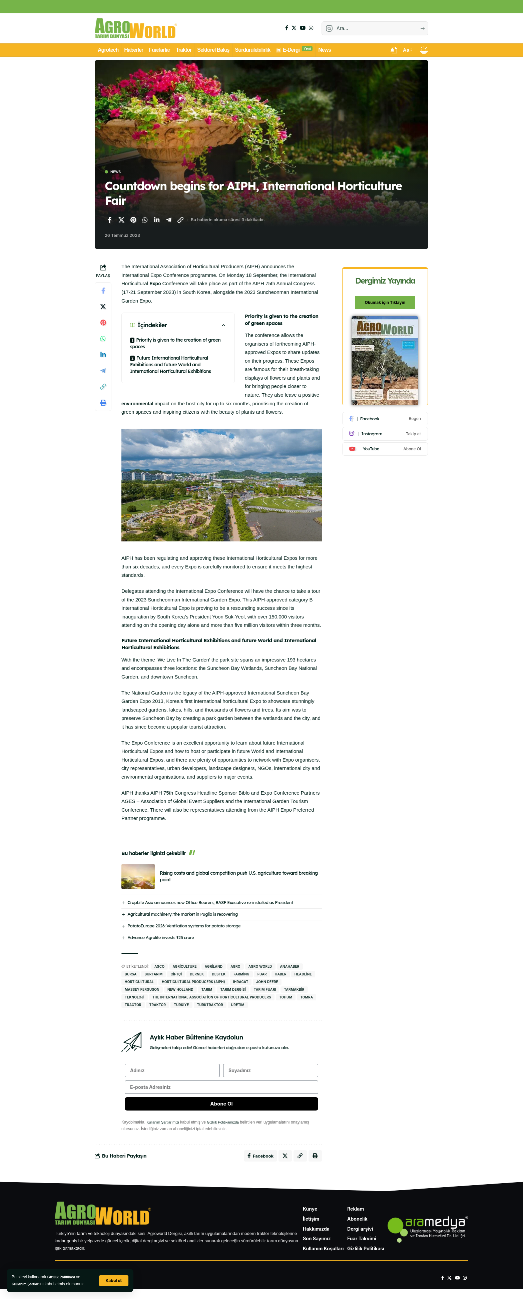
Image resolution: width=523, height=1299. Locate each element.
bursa (130, 975)
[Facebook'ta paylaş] (109, 220)
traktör (157, 1005)
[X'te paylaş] (121, 220)
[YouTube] (302, 28)
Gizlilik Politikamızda (229, 1129)
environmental (138, 404)
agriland (213, 967)
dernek (197, 975)
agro (235, 967)
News (118, 172)
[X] (294, 28)
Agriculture (184, 967)
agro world (260, 967)
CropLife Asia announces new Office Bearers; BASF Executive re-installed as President (210, 903)
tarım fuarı (265, 990)
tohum (285, 998)
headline (303, 975)
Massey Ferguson (142, 990)
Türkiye (181, 1005)
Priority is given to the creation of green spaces (175, 344)
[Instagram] (311, 28)
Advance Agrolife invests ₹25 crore (160, 938)
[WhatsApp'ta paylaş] (145, 220)
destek (218, 975)
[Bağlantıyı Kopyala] (180, 220)
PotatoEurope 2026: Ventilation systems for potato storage (183, 926)
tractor (133, 1005)
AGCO (159, 967)
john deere (267, 982)
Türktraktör (210, 1005)
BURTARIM (153, 975)
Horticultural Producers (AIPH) (193, 982)
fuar (262, 975)
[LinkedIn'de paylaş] (156, 220)
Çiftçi (176, 975)
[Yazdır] (103, 404)
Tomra (306, 998)
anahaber (290, 967)
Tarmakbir (294, 990)
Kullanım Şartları (27, 1284)
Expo (155, 284)
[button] (113, 1280)
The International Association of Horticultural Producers (211, 998)
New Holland (180, 990)
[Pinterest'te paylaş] (133, 220)
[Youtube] (385, 445)
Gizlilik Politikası (63, 1277)
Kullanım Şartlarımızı (164, 1129)
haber (281, 975)
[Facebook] (287, 28)
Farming (241, 975)
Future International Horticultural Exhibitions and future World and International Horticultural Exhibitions (170, 365)
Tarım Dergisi (233, 990)
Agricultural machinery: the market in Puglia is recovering (182, 914)
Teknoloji (134, 998)
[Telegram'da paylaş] (168, 220)
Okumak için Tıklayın (386, 299)
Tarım (206, 990)
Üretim (237, 1005)
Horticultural (139, 982)
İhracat (240, 982)
